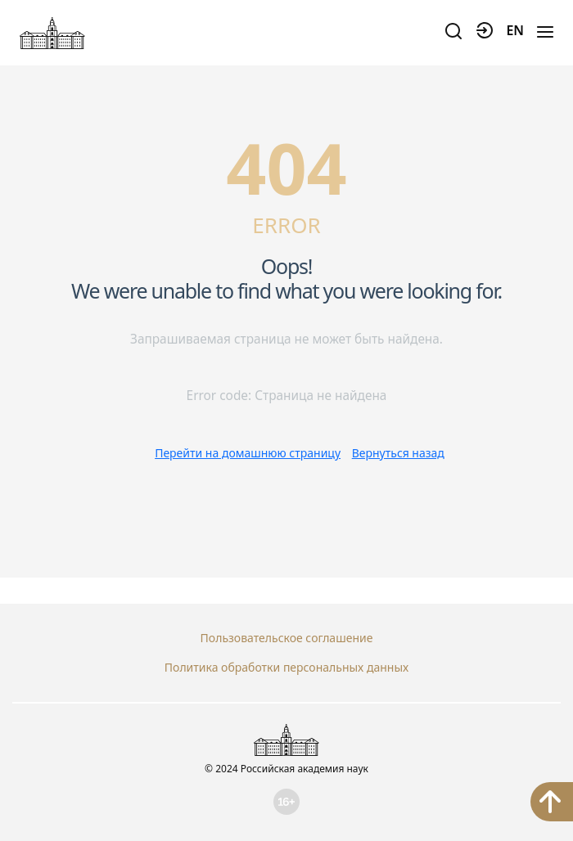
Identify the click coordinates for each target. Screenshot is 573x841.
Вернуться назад (398, 453)
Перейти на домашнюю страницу (248, 453)
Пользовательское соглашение (287, 637)
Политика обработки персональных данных (286, 667)
